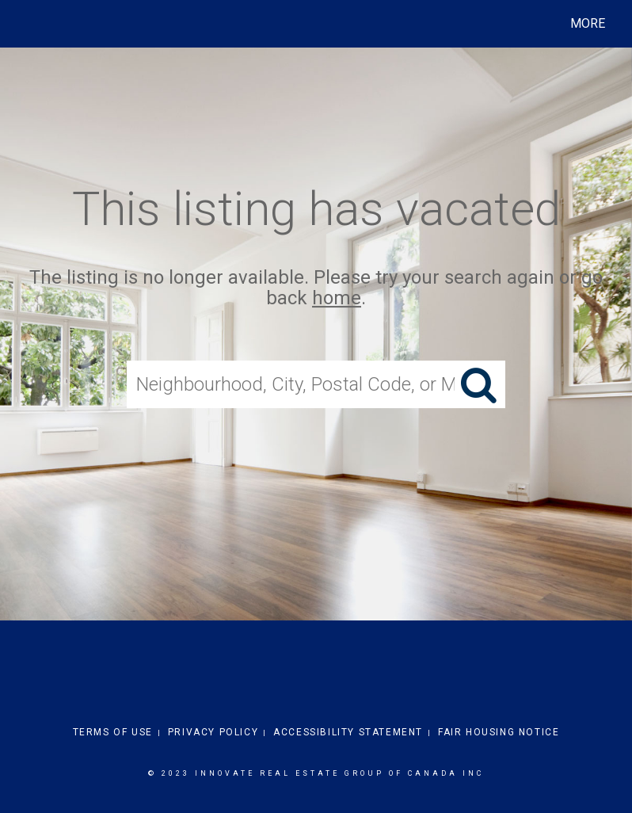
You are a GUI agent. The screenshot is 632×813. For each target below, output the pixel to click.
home (336, 299)
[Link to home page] (27, 24)
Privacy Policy (213, 732)
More (587, 23)
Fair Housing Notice (498, 732)
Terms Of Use (113, 732)
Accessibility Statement (348, 732)
